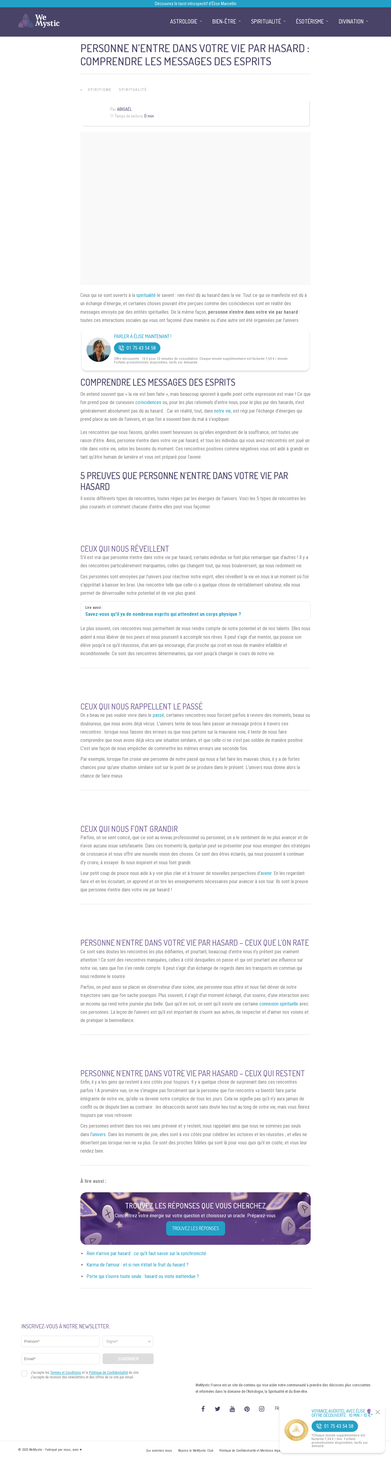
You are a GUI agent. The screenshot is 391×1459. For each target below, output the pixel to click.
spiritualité (146, 295)
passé (158, 715)
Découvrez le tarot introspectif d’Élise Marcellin (195, 3)
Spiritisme (99, 90)
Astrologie (183, 21)
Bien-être (224, 21)
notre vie (222, 411)
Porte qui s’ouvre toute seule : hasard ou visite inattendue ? (142, 1276)
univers (99, 1134)
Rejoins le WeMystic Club (195, 1451)
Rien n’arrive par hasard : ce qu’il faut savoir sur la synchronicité (146, 1253)
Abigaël (124, 109)
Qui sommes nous (159, 1451)
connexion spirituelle (278, 1004)
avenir (266, 873)
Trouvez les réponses (195, 1228)
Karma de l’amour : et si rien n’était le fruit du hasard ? (137, 1265)
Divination (351, 21)
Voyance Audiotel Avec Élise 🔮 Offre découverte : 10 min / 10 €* (342, 1413)
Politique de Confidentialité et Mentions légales (251, 1451)
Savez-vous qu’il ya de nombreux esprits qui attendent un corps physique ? (163, 614)
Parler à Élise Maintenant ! (142, 336)
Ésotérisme (310, 21)
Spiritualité (133, 90)
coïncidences (148, 402)
